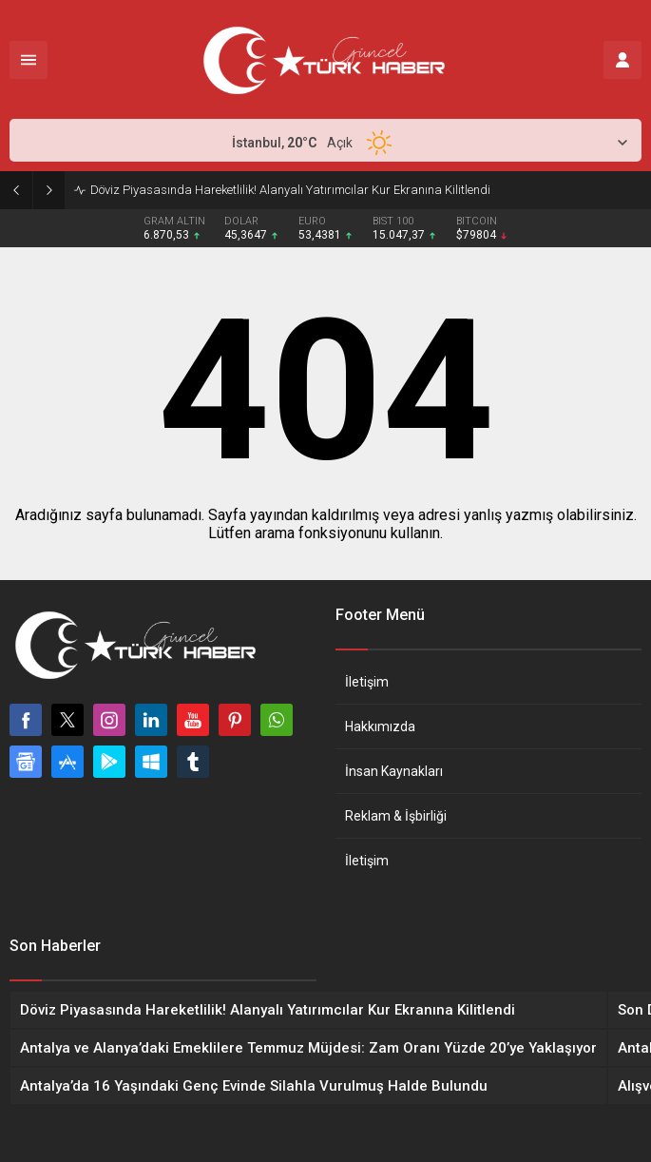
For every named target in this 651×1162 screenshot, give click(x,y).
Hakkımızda (380, 726)
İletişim (367, 681)
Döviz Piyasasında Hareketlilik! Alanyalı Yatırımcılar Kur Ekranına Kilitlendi (290, 190)
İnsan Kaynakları (394, 771)
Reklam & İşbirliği (396, 815)
